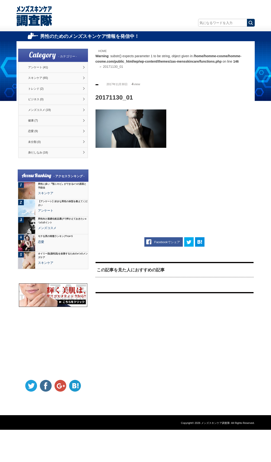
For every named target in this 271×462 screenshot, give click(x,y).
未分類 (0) (37, 169)
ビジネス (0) (39, 112)
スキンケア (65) (42, 83)
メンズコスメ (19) (43, 126)
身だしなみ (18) (42, 183)
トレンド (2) (39, 98)
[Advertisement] (175, 185)
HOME (104, 51)
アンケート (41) (42, 69)
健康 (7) (36, 140)
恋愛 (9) (36, 155)
